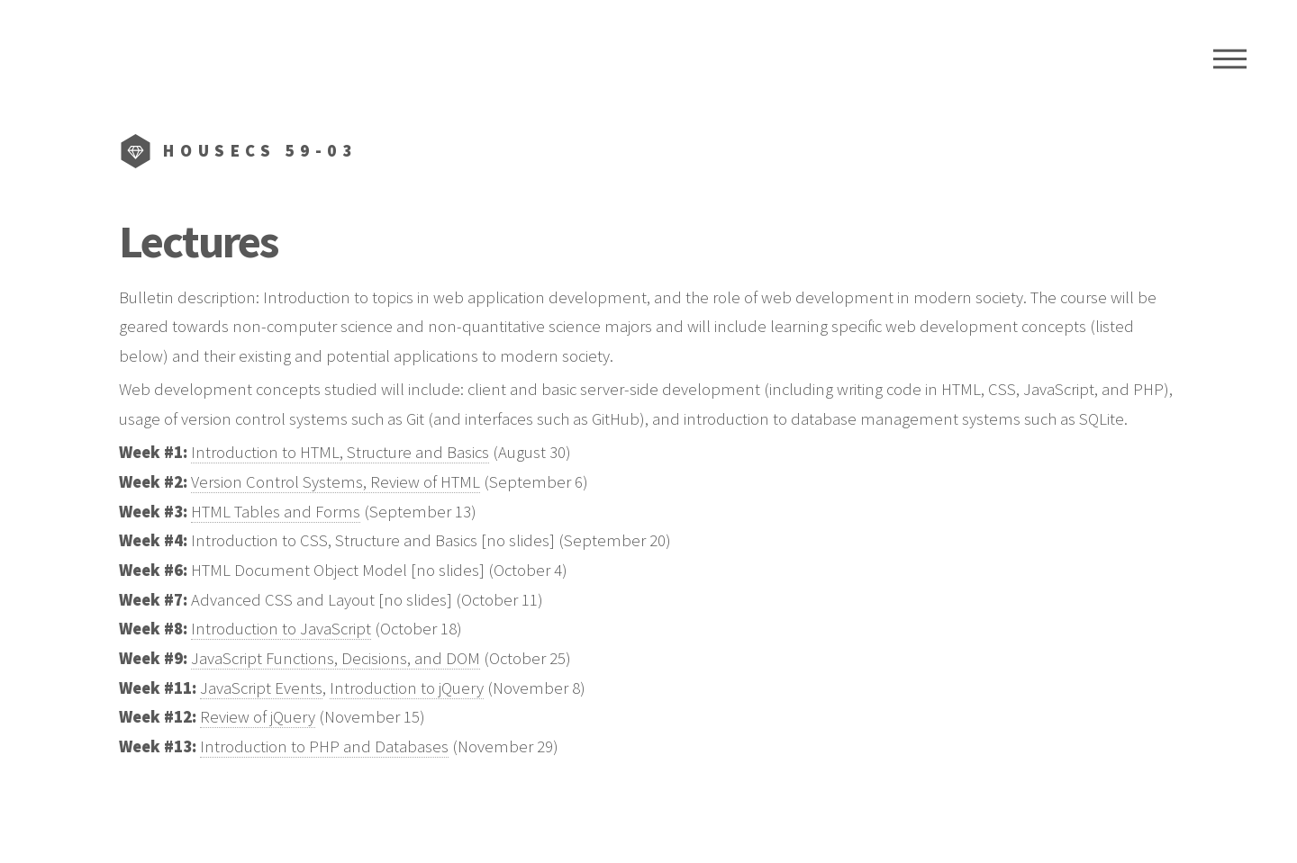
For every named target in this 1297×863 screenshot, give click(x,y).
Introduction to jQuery (407, 688)
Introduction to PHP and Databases (324, 746)
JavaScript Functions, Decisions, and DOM (335, 658)
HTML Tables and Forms (275, 511)
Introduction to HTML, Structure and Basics (340, 452)
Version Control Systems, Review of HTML (335, 482)
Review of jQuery (257, 716)
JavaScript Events (261, 688)
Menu (1230, 58)
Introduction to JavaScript (281, 628)
